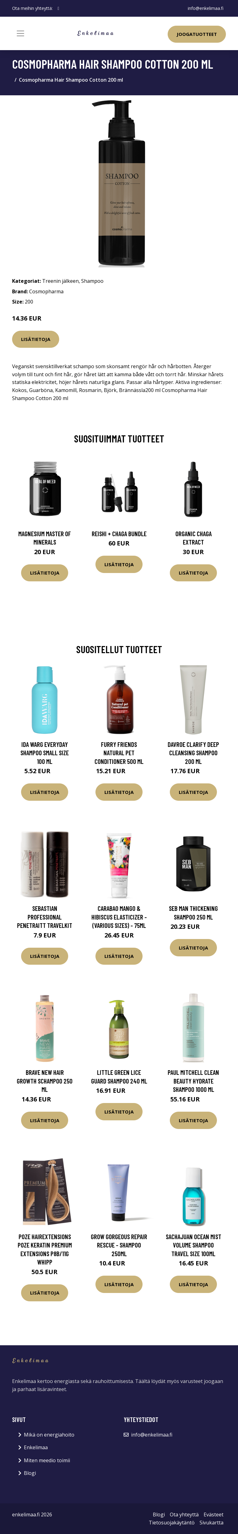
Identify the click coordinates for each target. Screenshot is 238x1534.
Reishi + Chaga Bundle (119, 533)
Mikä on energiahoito (49, 1434)
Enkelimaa (36, 1447)
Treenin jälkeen (60, 281)
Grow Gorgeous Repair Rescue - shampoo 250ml (119, 1245)
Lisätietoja (35, 339)
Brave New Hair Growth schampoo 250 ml (45, 1080)
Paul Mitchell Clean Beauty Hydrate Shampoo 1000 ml (193, 1080)
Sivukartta (211, 1522)
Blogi (30, 1473)
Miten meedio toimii (47, 1460)
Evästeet (213, 1514)
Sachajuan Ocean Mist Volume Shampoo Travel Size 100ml (193, 1245)
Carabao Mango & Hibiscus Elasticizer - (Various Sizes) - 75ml (119, 916)
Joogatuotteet (197, 34)
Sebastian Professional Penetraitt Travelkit (44, 916)
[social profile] (58, 8)
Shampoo (92, 281)
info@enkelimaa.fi (205, 8)
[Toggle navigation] (20, 33)
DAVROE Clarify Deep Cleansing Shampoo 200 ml (193, 752)
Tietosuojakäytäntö (172, 1522)
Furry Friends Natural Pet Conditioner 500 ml (119, 752)
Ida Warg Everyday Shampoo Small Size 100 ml (44, 752)
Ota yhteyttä (184, 1514)
